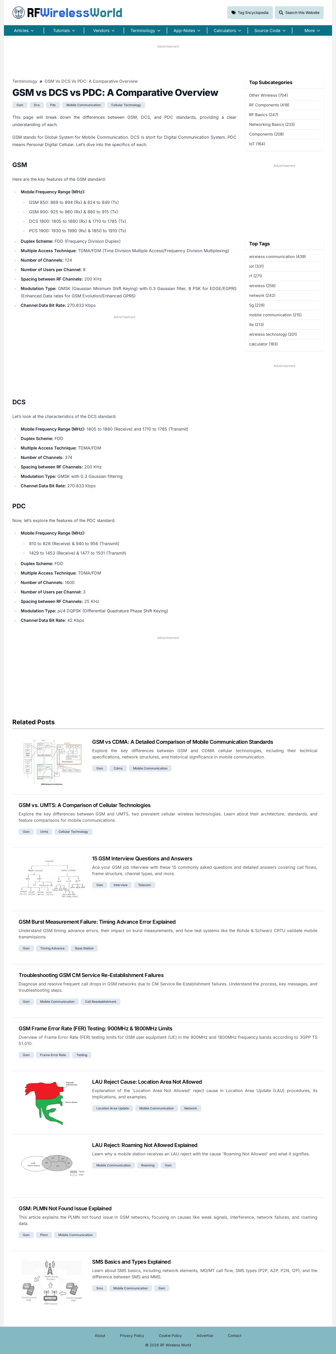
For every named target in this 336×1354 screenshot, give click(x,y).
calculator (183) (263, 344)
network (190, 1108)
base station (84, 948)
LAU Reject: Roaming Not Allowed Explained (144, 1145)
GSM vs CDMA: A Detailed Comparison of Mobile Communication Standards (182, 742)
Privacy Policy (132, 1335)
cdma (118, 768)
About (100, 1335)
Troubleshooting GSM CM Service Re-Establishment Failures (91, 975)
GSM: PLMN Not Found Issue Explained (65, 1208)
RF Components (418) (269, 104)
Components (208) (266, 134)
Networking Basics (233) (272, 124)
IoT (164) (257, 143)
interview (121, 885)
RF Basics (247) (263, 114)
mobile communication (83, 105)
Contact (235, 1335)
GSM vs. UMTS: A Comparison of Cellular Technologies (85, 805)
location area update (112, 1108)
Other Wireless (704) (268, 95)
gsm (20, 105)
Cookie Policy (170, 1335)
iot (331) (256, 266)
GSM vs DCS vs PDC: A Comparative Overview (91, 81)
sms (99, 1288)
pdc (53, 105)
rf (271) (255, 275)
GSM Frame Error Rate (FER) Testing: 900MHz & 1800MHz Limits (95, 1028)
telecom (144, 885)
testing (81, 1055)
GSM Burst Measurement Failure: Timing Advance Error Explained (97, 922)
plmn (44, 1235)
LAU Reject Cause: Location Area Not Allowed (147, 1082)
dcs (37, 105)
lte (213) (256, 324)
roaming (147, 1165)
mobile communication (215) (275, 314)
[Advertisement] (168, 61)
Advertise (205, 1335)
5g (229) (257, 305)
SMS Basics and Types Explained (131, 1262)
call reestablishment (100, 1002)
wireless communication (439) (277, 256)
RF (67, 12)
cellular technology (126, 105)
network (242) (262, 295)
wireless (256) (262, 285)
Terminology (24, 81)
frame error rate (53, 1055)
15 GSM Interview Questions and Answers (142, 858)
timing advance (52, 948)
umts (44, 832)
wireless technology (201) (273, 334)
